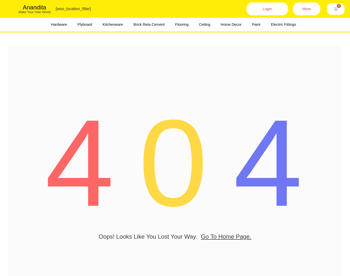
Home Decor (231, 24)
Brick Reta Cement (149, 24)
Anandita (34, 7)
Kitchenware (113, 24)
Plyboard (85, 24)
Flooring (181, 24)
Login (267, 9)
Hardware (59, 24)
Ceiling (204, 24)
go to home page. (226, 240)
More (306, 9)
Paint (256, 24)
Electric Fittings (283, 24)
